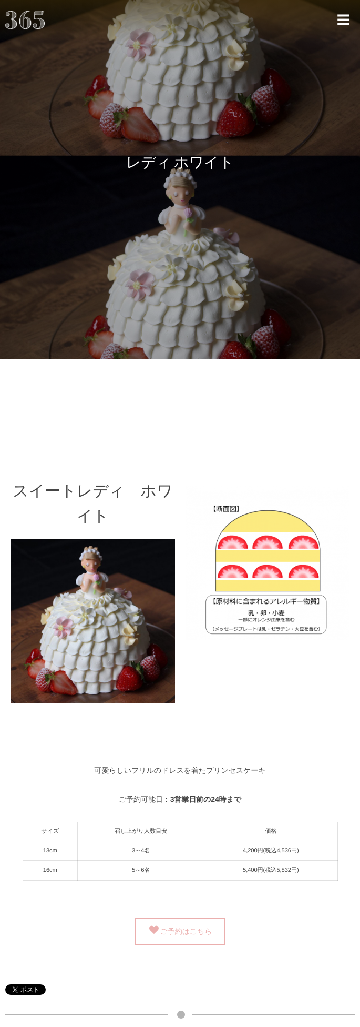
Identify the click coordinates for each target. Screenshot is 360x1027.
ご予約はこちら (186, 931)
